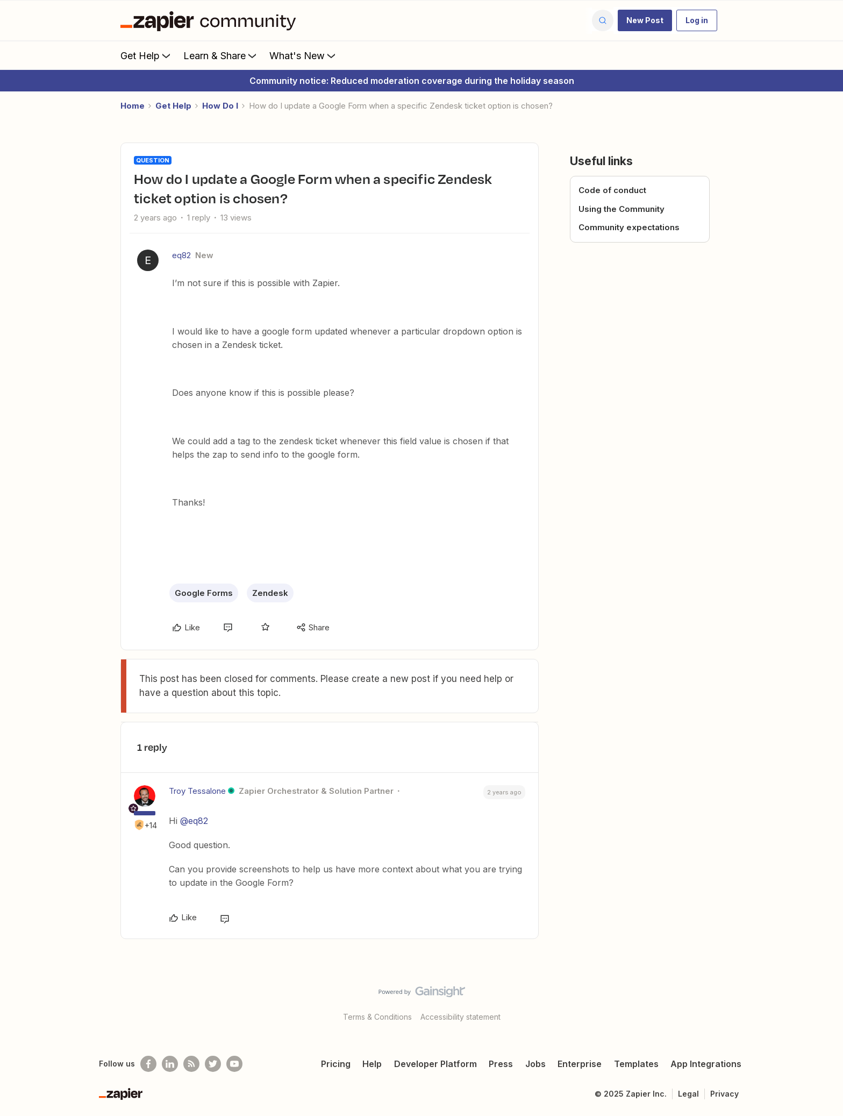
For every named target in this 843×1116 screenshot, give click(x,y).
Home (132, 106)
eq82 (181, 255)
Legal (688, 1093)
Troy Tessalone (197, 791)
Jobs (535, 1063)
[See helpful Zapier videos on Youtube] (234, 1064)
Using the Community (621, 209)
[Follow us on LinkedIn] (170, 1064)
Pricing (336, 1063)
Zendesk (270, 593)
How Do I (220, 106)
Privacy (724, 1093)
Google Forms (204, 593)
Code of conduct (612, 190)
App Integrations (705, 1063)
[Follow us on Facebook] (148, 1064)
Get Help (146, 55)
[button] (645, 20)
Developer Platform (435, 1063)
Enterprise (580, 1063)
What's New (303, 55)
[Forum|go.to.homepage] (210, 20)
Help (372, 1063)
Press (501, 1063)
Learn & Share (221, 55)
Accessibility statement (460, 1016)
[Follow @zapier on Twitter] (213, 1064)
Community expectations (629, 227)
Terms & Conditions (377, 1016)
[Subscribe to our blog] (191, 1064)
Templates (636, 1063)
